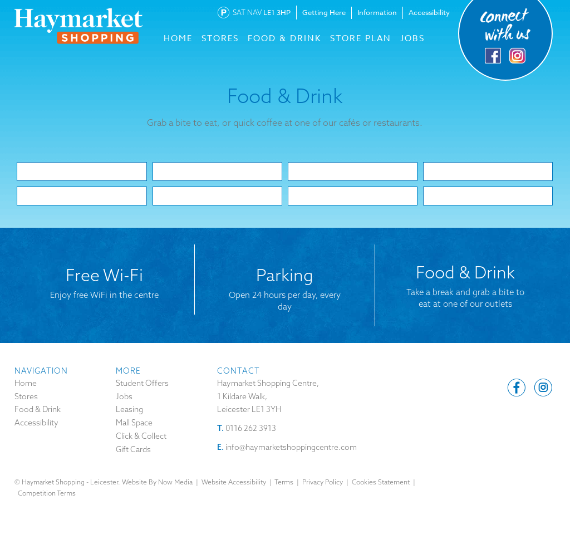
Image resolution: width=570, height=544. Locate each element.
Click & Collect (141, 436)
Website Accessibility (234, 482)
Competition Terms (47, 493)
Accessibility (429, 12)
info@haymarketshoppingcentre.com (291, 447)
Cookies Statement (381, 482)
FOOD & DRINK (284, 38)
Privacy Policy (322, 482)
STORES (220, 38)
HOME (178, 38)
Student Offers (142, 383)
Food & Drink (37, 409)
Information (377, 12)
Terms (283, 482)
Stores (26, 396)
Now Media (175, 482)
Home (25, 383)
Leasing (129, 409)
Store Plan (360, 38)
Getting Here (324, 12)
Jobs (412, 38)
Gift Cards (133, 449)
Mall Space (134, 423)
